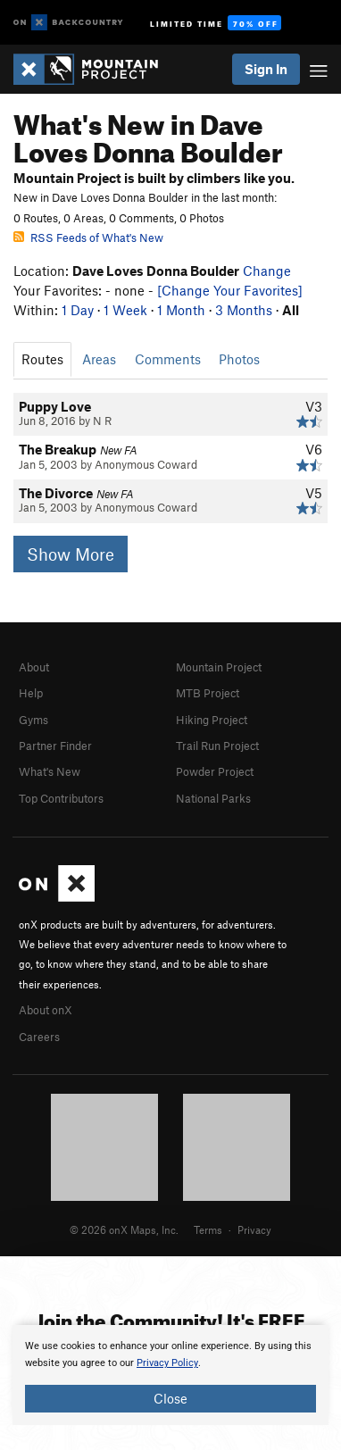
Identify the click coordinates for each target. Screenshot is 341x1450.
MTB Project (207, 693)
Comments (168, 359)
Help (31, 693)
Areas (99, 359)
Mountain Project (219, 667)
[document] (170, 1375)
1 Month (181, 310)
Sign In (266, 69)
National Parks (213, 798)
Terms (208, 1229)
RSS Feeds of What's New (88, 237)
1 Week (125, 310)
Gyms (33, 719)
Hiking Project (211, 719)
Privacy (254, 1229)
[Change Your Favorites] (230, 290)
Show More (70, 554)
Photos (239, 359)
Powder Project (215, 771)
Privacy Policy (167, 1363)
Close (170, 1398)
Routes (42, 359)
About (34, 667)
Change (267, 270)
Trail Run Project (217, 745)
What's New (49, 771)
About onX (45, 1010)
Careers (39, 1036)
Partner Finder (55, 745)
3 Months (243, 310)
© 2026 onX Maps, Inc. (124, 1229)
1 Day (78, 310)
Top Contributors (61, 798)
